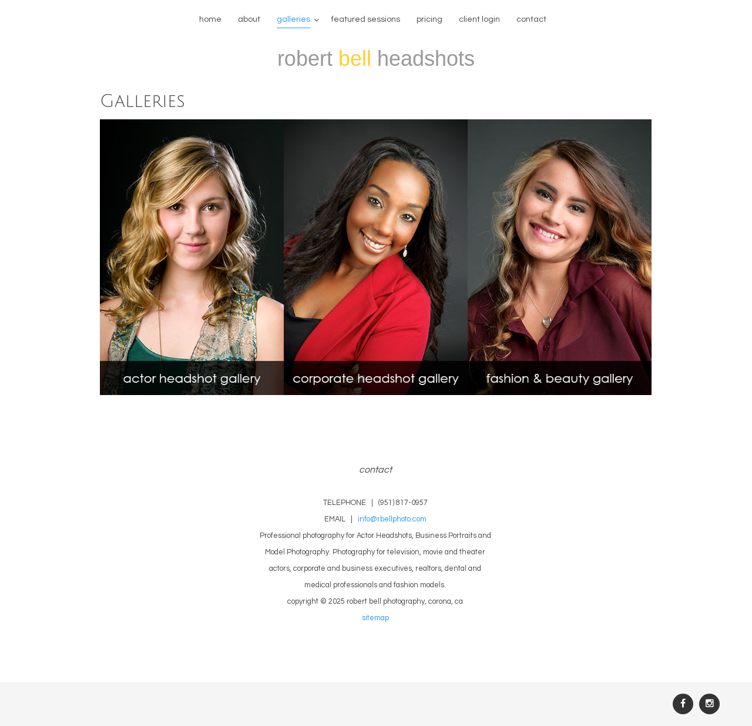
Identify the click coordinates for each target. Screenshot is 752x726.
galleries (293, 19)
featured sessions (365, 19)
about (249, 19)
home (210, 19)
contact (531, 19)
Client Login (479, 19)
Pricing (429, 19)
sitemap (375, 618)
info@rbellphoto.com (392, 519)
